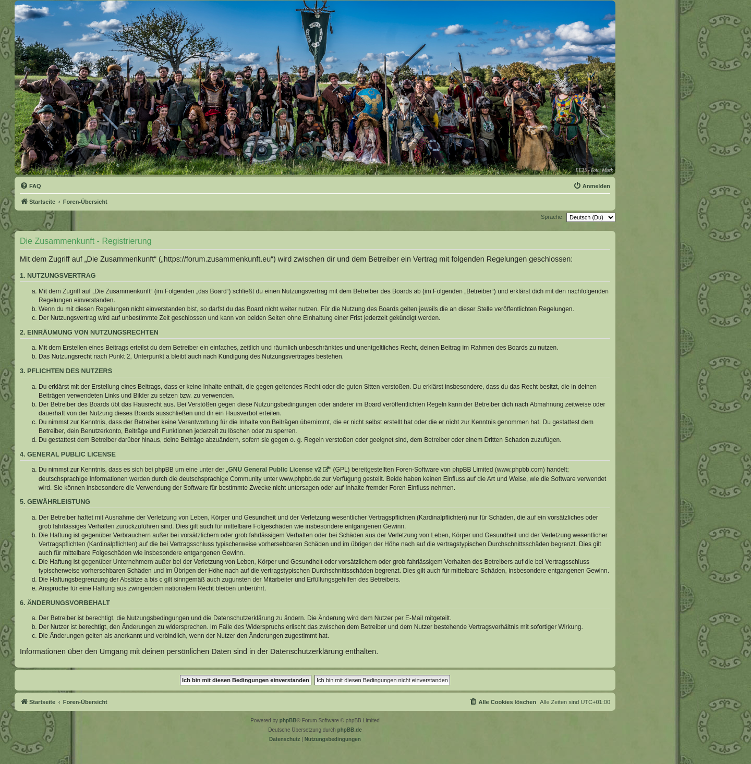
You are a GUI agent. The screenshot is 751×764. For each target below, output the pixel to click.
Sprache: (552, 217)
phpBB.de (349, 730)
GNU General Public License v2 (275, 469)
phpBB (288, 720)
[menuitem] (30, 186)
